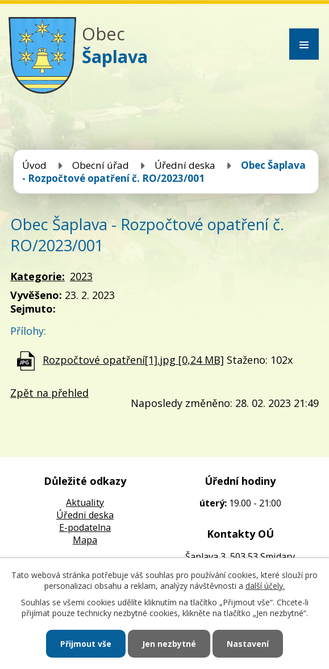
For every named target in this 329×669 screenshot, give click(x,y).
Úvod (34, 165)
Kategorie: (37, 276)
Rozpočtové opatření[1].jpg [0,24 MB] (133, 360)
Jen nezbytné (169, 643)
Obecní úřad (100, 165)
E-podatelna (85, 527)
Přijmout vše (85, 643)
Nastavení (248, 643)
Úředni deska (85, 515)
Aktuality (85, 502)
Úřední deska (185, 165)
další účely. (265, 585)
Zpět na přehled (49, 393)
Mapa (85, 540)
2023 (81, 276)
